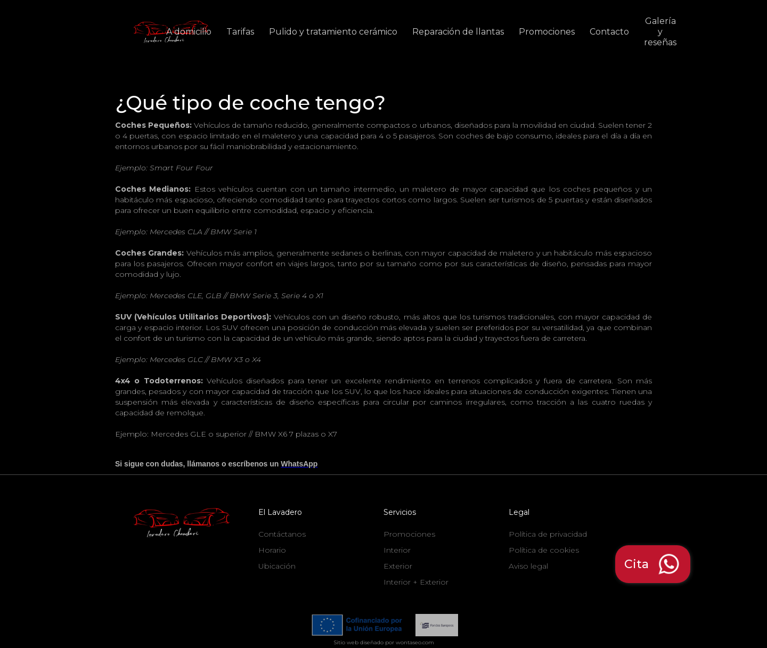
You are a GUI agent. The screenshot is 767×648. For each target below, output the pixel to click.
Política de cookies (544, 550)
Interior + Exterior (416, 582)
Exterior (398, 566)
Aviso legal (528, 566)
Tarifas (240, 32)
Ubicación (277, 566)
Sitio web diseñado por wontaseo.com (383, 642)
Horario (272, 550)
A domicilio (188, 32)
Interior (397, 550)
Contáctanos (282, 534)
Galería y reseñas (660, 31)
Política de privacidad (548, 534)
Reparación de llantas (458, 32)
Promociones (547, 32)
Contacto (609, 32)
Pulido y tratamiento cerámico (333, 32)
